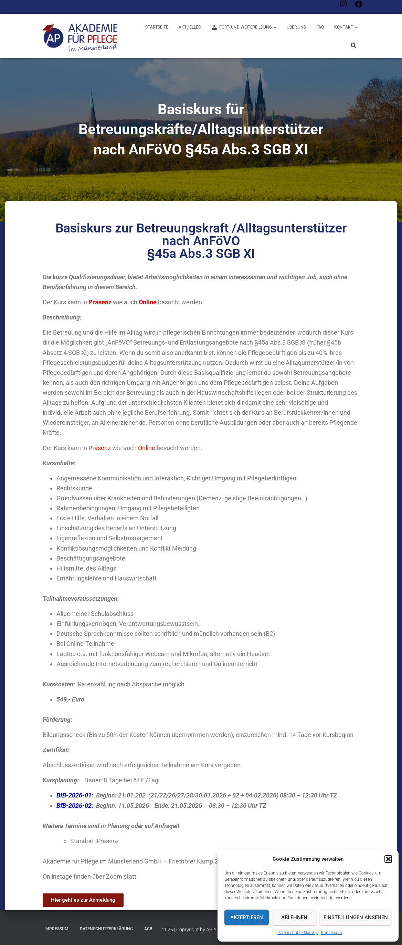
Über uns (296, 27)
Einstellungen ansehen (356, 917)
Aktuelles (190, 27)
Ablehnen (294, 917)
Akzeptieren (246, 917)
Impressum (331, 932)
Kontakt (346, 27)
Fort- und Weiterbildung (243, 27)
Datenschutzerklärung (297, 932)
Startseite (156, 27)
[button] (388, 859)
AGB (148, 928)
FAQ (320, 27)
